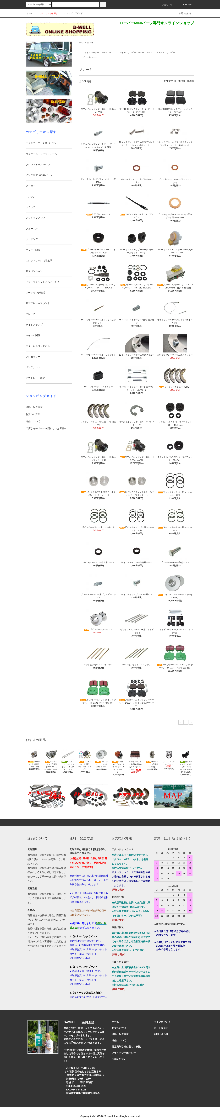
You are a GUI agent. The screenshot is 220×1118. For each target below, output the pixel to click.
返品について (33, 421)
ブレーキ (90, 43)
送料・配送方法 (34, 407)
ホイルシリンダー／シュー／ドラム (135, 52)
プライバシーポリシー (124, 1052)
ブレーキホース (89, 57)
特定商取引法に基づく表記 (126, 1046)
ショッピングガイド (71, 13)
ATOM (122, 1059)
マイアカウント (162, 1021)
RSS (114, 1059)
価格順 (181, 81)
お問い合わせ (183, 13)
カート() (185, 4)
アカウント (165, 4)
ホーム (30, 13)
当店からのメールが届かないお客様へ (46, 428)
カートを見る (161, 1028)
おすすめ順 (170, 81)
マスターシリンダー (165, 52)
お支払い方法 (33, 414)
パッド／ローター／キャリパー (96, 52)
